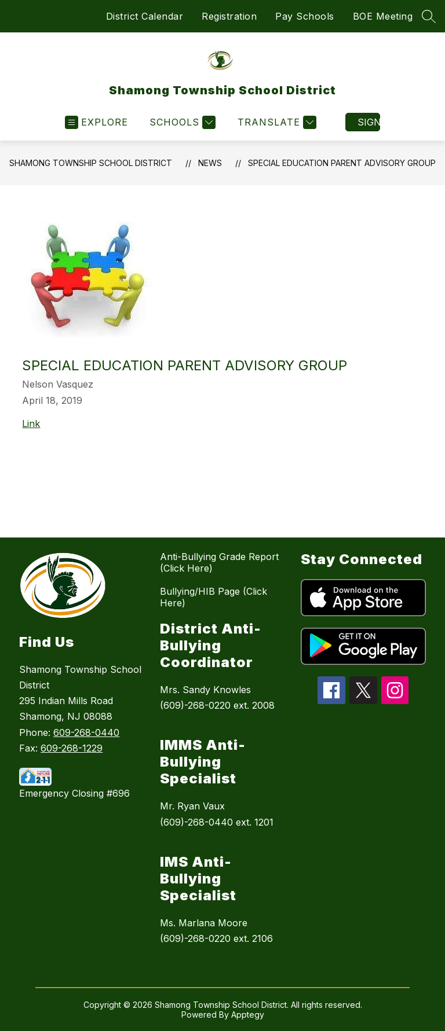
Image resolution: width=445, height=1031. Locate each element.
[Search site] (429, 16)
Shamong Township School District (90, 163)
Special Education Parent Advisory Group (342, 163)
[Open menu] (96, 122)
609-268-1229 (72, 748)
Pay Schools (304, 16)
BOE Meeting (383, 16)
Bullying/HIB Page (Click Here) (213, 597)
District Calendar (145, 16)
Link (31, 423)
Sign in (369, 122)
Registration (229, 16)
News (210, 163)
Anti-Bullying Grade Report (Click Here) (219, 562)
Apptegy (247, 1014)
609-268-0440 (86, 732)
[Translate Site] (275, 122)
